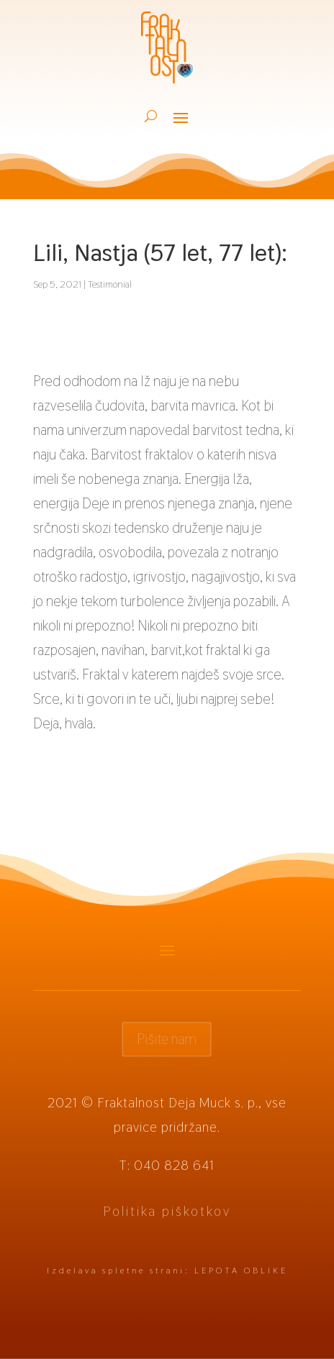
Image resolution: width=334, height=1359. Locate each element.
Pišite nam (167, 1038)
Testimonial (110, 284)
